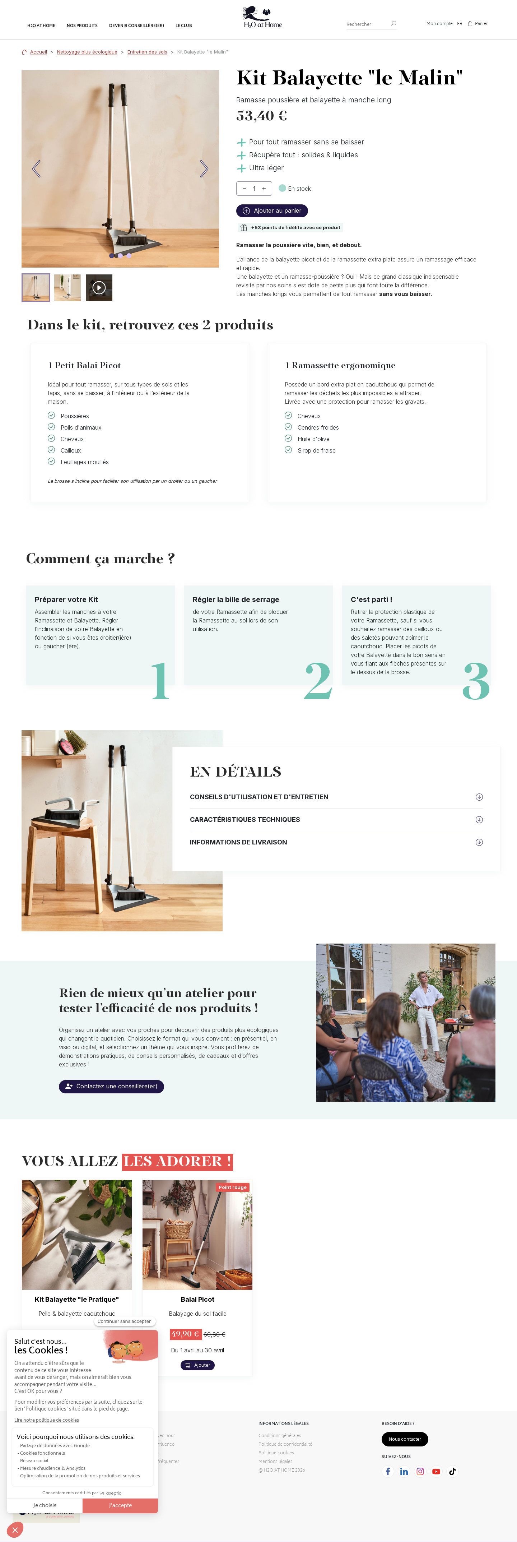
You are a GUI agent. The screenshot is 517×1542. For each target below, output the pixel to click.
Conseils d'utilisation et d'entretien (259, 797)
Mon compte (440, 24)
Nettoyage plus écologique (87, 52)
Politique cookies (276, 1453)
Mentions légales (275, 1462)
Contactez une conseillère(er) (111, 1086)
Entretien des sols (147, 52)
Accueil (38, 52)
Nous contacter (405, 1440)
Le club (184, 26)
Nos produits (82, 26)
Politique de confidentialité (285, 1445)
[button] (36, 287)
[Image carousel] (111, 256)
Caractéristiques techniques (245, 819)
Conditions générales (279, 1436)
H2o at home (41, 26)
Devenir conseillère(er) (136, 26)
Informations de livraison (238, 842)
